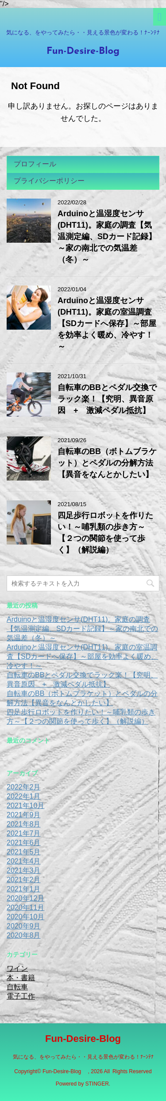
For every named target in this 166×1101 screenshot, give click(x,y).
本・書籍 (21, 977)
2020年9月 (24, 926)
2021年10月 (25, 805)
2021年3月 (24, 870)
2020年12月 (25, 898)
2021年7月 (24, 833)
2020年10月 (25, 917)
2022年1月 (24, 796)
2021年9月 (24, 815)
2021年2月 (24, 879)
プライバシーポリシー (49, 180)
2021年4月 (24, 861)
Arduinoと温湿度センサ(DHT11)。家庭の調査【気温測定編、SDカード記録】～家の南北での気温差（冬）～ (107, 236)
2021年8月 (24, 824)
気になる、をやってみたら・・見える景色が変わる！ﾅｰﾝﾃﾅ (83, 1057)
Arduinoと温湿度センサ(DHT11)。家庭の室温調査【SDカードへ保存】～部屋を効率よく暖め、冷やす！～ (107, 323)
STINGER (97, 1084)
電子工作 (21, 996)
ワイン (17, 968)
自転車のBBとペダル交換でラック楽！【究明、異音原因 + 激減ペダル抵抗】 (107, 399)
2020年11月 (25, 907)
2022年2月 (24, 787)
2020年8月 (24, 935)
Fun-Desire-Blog (87, 51)
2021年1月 (24, 889)
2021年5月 (24, 852)
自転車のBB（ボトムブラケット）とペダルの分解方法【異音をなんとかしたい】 (107, 463)
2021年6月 (24, 842)
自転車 (17, 987)
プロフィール (35, 164)
